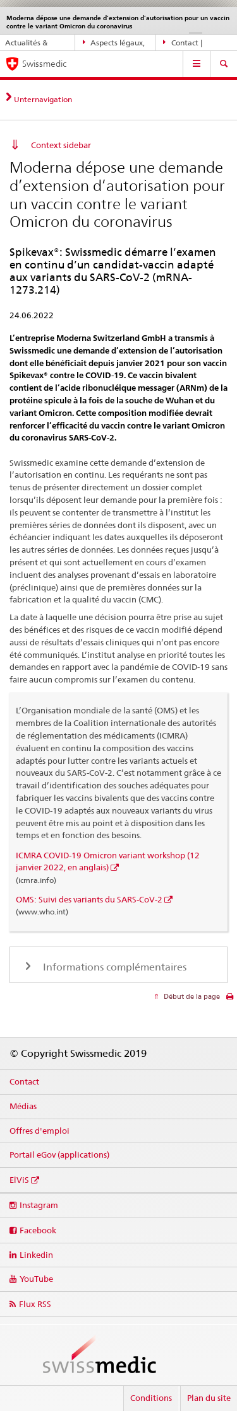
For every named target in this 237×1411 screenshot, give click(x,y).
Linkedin (36, 1255)
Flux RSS (35, 1304)
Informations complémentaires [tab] (113, 967)
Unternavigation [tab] (43, 99)
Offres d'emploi (39, 1131)
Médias (23, 1106)
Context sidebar (61, 145)
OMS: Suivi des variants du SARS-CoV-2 (89, 899)
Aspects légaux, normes (114, 43)
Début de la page (191, 996)
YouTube (36, 1279)
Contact (24, 1081)
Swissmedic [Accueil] (44, 63)
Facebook (38, 1230)
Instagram (39, 1205)
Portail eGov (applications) (59, 1154)
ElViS (19, 1180)
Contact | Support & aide (189, 43)
